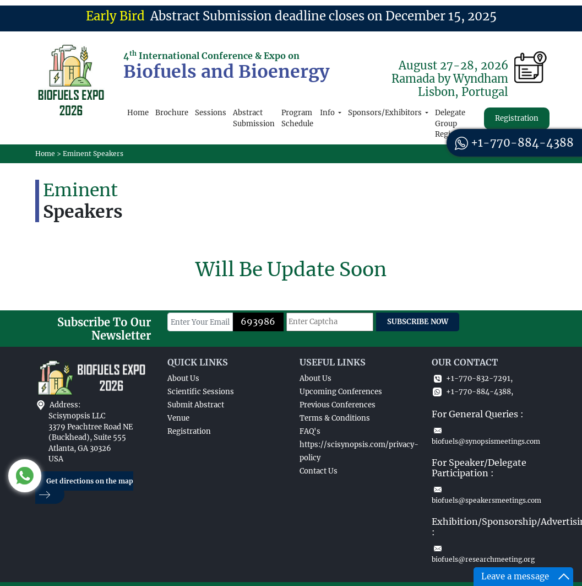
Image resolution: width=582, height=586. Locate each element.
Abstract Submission (254, 118)
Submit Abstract (195, 405)
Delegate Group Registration (456, 123)
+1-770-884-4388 (514, 142)
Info (328, 112)
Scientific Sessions (200, 391)
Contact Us (319, 471)
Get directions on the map (84, 488)
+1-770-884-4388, (472, 391)
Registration (517, 118)
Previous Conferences (338, 405)
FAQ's (310, 431)
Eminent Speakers (93, 153)
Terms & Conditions (335, 418)
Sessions (210, 112)
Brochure (171, 112)
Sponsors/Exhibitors (385, 112)
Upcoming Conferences (341, 391)
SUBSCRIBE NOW (417, 321)
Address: (65, 405)
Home (138, 112)
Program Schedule (297, 118)
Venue (178, 418)
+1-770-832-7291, (472, 378)
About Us (183, 378)
